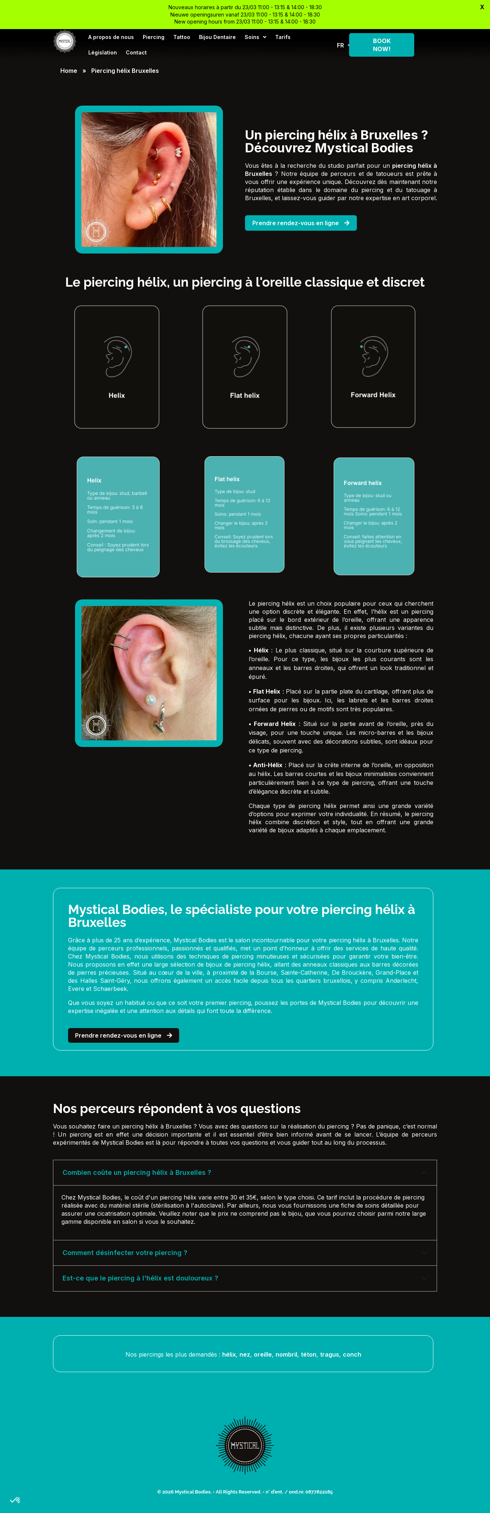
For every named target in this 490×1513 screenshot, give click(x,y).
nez (244, 1354)
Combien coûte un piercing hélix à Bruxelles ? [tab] (137, 1172)
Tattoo (181, 37)
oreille (263, 1354)
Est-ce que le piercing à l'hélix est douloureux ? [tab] (140, 1278)
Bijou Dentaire (217, 37)
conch (352, 1354)
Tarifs (283, 37)
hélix (229, 1354)
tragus (329, 1354)
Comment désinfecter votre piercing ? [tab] (125, 1253)
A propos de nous (111, 37)
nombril (286, 1354)
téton (308, 1354)
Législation (102, 52)
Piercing (153, 37)
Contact (136, 52)
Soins (255, 37)
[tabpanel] (245, 1212)
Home (68, 70)
